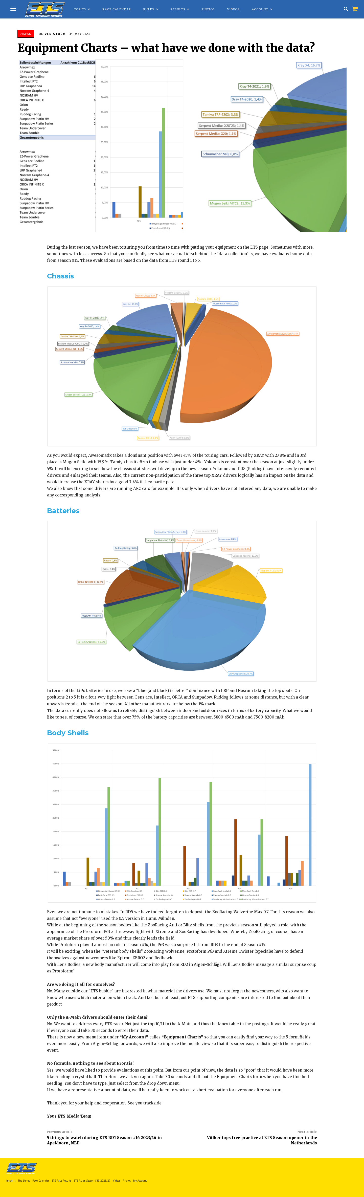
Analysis (25, 34)
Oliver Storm (52, 33)
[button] (346, 9)
